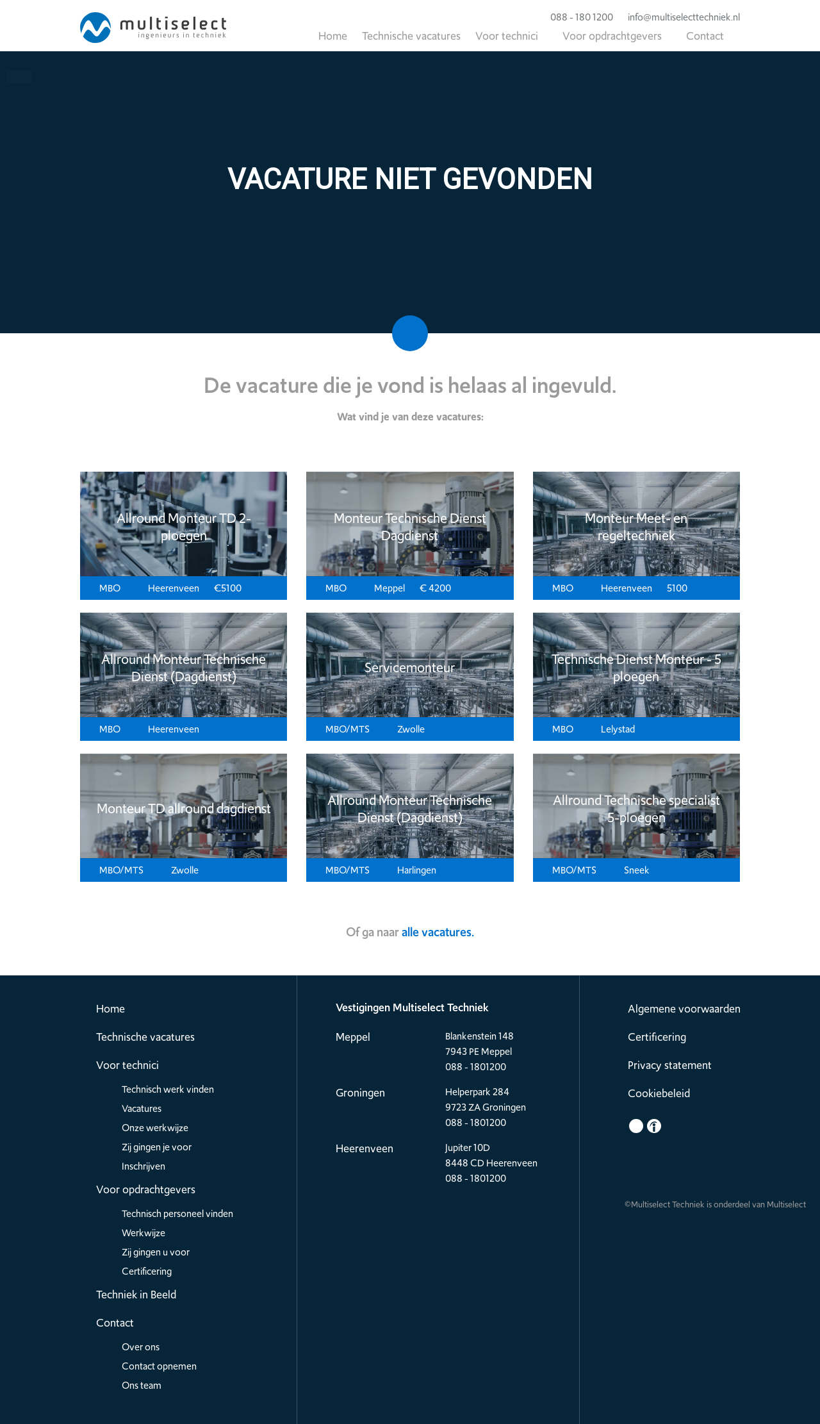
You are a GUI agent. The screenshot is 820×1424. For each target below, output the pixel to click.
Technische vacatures (411, 36)
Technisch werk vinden (168, 1089)
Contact (705, 36)
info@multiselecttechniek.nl (677, 17)
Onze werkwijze (155, 1128)
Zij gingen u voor (156, 1252)
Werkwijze (143, 1233)
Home (332, 36)
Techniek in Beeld (136, 1294)
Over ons (141, 1347)
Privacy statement (670, 1065)
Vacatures (141, 1109)
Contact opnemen (159, 1366)
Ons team (141, 1385)
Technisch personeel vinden (177, 1214)
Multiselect (786, 1204)
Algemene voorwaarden (684, 1008)
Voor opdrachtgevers (612, 36)
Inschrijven (143, 1166)
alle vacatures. (438, 932)
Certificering (147, 1271)
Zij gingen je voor (157, 1147)
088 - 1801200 (475, 1067)
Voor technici (506, 36)
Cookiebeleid (659, 1093)
